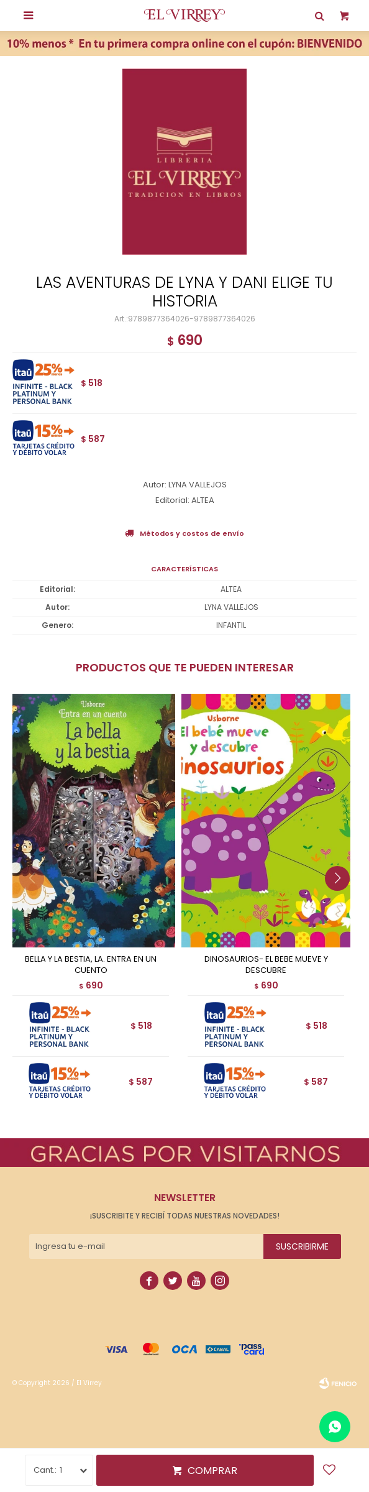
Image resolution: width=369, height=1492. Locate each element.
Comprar (212, 1470)
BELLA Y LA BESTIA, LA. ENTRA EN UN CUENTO (91, 965)
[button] (342, 903)
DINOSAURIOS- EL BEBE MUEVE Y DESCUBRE (266, 965)
